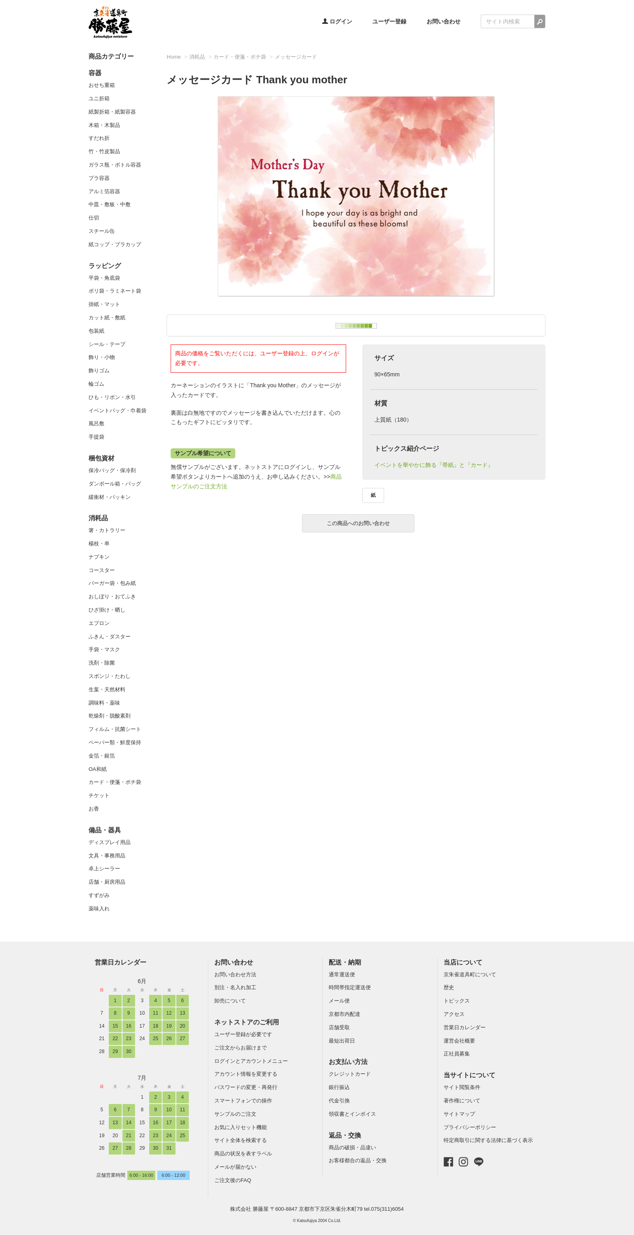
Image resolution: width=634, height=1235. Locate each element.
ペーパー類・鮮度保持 (115, 742)
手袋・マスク (104, 649)
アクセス (454, 1014)
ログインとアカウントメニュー (251, 1061)
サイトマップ (459, 1114)
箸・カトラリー (107, 530)
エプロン (99, 623)
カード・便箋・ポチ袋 (115, 782)
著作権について (462, 1101)
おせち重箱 (102, 85)
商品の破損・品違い (352, 1147)
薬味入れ (99, 909)
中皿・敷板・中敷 (110, 204)
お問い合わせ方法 (235, 974)
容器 (95, 73)
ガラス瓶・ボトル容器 (115, 165)
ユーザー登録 (389, 21)
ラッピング (105, 265)
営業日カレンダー (120, 962)
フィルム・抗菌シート (115, 729)
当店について (463, 962)
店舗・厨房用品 (107, 882)
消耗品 (98, 518)
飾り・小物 (102, 357)
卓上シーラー (104, 869)
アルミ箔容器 (104, 191)
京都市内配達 (344, 1014)
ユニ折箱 (99, 98)
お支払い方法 (348, 1061)
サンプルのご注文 (235, 1114)
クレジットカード (350, 1074)
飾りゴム (99, 370)
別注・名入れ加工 (235, 987)
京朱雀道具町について (470, 974)
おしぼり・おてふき (112, 596)
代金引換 (339, 1101)
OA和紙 (98, 769)
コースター (102, 570)
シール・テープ (107, 344)
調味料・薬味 (104, 703)
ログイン (337, 21)
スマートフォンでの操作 (243, 1101)
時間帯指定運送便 (350, 987)
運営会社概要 (459, 1041)
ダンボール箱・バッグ (115, 484)
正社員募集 (457, 1054)
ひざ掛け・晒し (107, 610)
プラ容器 (99, 178)
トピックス (457, 1001)
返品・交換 (345, 1135)
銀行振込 (339, 1087)
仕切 (94, 218)
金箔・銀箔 (102, 756)
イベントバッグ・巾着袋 (117, 410)
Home (174, 57)
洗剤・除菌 (102, 663)
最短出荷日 (342, 1041)
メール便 (339, 1001)
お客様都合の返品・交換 (358, 1160)
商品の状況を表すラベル (243, 1154)
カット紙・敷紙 (107, 318)
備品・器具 (105, 830)
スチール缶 (102, 231)
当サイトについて (469, 1075)
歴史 (449, 987)
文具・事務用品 (107, 856)
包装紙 (96, 331)
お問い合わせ (444, 21)
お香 (94, 809)
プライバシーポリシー (470, 1127)
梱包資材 (101, 458)
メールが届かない (235, 1167)
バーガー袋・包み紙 (112, 583)
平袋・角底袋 (104, 278)
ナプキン (99, 557)
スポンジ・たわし (110, 676)
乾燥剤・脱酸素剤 (110, 716)
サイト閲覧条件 (462, 1087)
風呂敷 (96, 423)
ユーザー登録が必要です (243, 1034)
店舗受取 (339, 1027)
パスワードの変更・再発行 (245, 1087)
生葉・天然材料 (107, 689)
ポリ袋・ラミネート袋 (115, 291)
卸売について (230, 1001)
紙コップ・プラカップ (115, 244)
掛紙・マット (104, 304)
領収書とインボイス (352, 1114)
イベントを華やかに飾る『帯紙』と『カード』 (433, 465)
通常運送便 (342, 974)
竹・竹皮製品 (104, 151)
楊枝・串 (99, 543)
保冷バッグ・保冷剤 (112, 470)
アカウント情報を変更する (245, 1074)
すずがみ (99, 895)
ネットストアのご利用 (246, 1022)
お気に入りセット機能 (240, 1127)
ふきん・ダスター (110, 636)
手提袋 (96, 437)
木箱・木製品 (104, 125)
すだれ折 (99, 138)
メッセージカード (296, 57)
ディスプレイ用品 (110, 842)
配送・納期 (345, 962)
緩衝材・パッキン (110, 497)
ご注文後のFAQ (232, 1180)
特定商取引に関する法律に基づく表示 (488, 1140)
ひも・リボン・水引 (112, 397)
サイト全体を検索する (240, 1140)
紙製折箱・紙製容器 (112, 112)
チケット (99, 795)
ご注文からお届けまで (240, 1048)
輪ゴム (96, 384)
